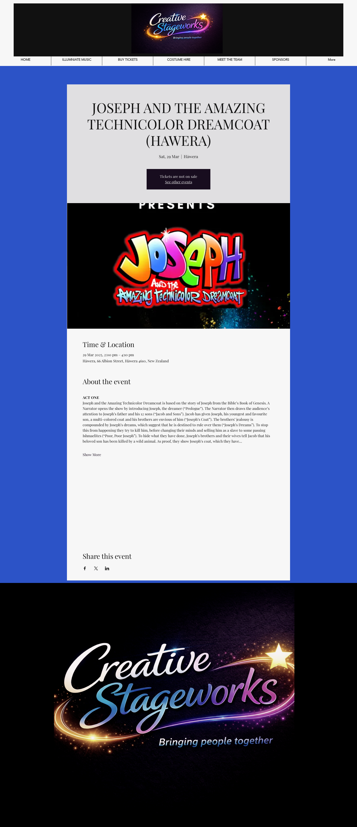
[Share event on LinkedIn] (107, 568)
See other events (178, 181)
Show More (92, 454)
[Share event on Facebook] (85, 568)
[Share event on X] (96, 568)
